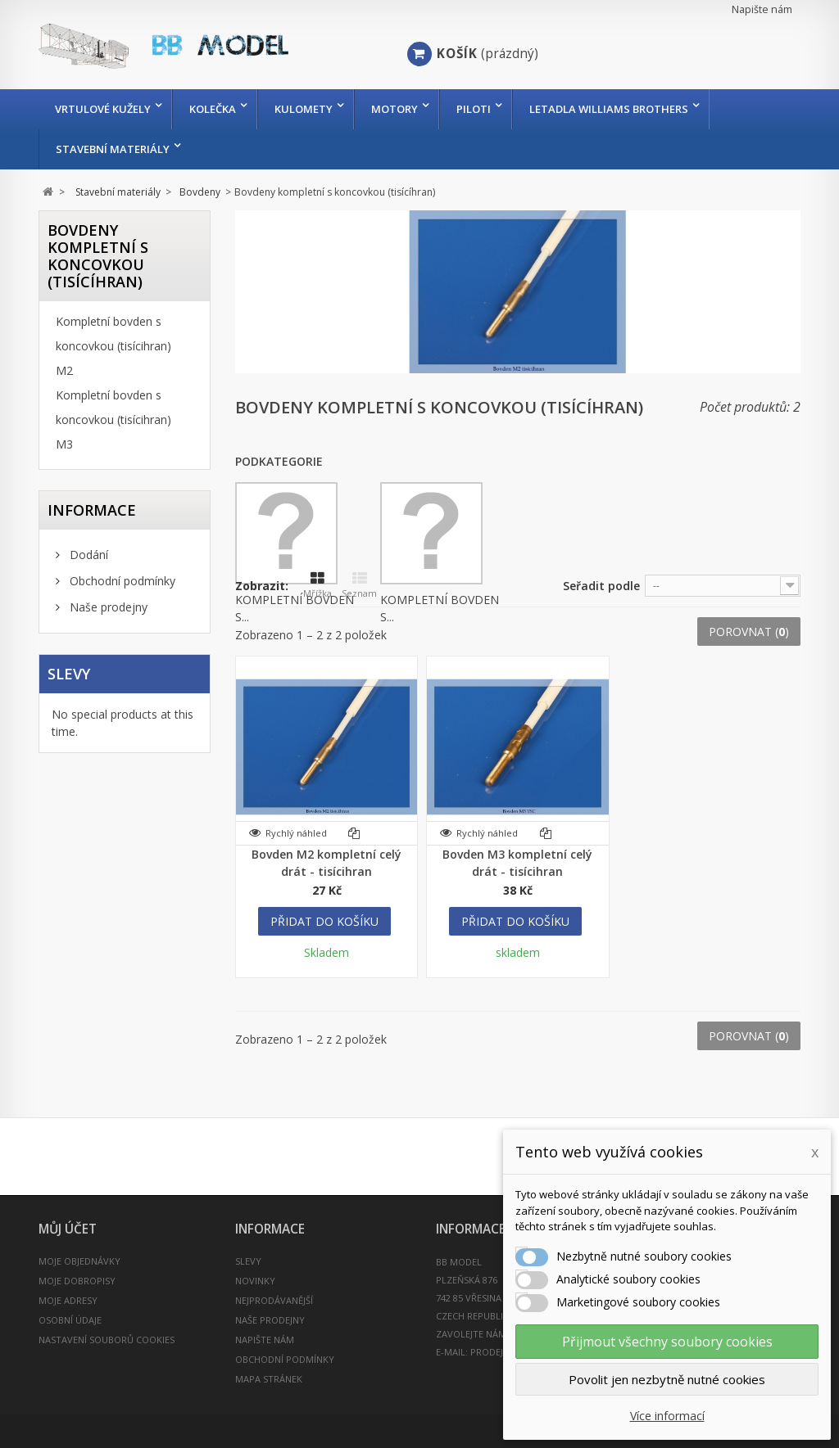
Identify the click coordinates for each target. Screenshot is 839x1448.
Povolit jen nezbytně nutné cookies (667, 1379)
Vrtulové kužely (103, 108)
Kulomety (303, 108)
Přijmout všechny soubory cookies (667, 1342)
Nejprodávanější (274, 1300)
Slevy (69, 673)
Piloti (473, 108)
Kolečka (212, 108)
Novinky (255, 1280)
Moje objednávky (79, 1261)
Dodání (87, 554)
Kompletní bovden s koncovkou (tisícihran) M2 (113, 346)
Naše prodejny (106, 607)
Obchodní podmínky (120, 581)
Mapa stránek (268, 1379)
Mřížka (317, 585)
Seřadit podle (601, 585)
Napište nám (762, 9)
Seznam (359, 585)
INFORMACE (92, 510)
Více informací (667, 1415)
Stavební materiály (113, 149)
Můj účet (68, 1229)
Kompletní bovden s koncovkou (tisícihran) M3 (113, 419)
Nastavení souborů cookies (107, 1339)
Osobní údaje (70, 1320)
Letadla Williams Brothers (608, 108)
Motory (394, 108)
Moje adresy (68, 1300)
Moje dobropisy (77, 1280)
